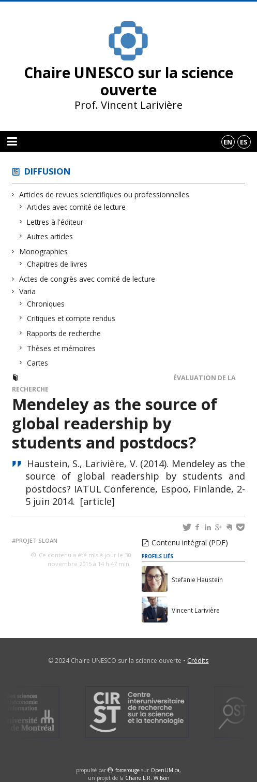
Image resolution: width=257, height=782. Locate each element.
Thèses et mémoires (61, 348)
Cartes (37, 363)
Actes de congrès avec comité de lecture (87, 279)
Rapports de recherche (64, 333)
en (227, 142)
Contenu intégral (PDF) (190, 542)
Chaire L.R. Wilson (147, 777)
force (127, 770)
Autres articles (50, 236)
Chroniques (46, 304)
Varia (28, 291)
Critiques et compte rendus (71, 318)
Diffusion (47, 171)
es (244, 142)
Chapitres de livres (57, 264)
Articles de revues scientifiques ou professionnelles (104, 194)
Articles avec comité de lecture (76, 207)
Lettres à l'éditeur (55, 222)
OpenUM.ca (164, 770)
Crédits (197, 660)
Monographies (44, 251)
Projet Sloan (36, 540)
